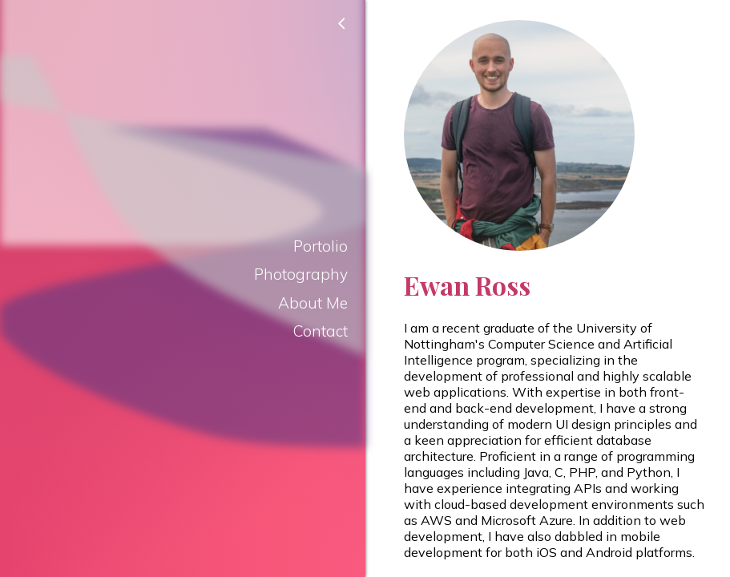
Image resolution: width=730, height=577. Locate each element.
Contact (320, 331)
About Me (313, 303)
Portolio (320, 246)
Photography (301, 274)
